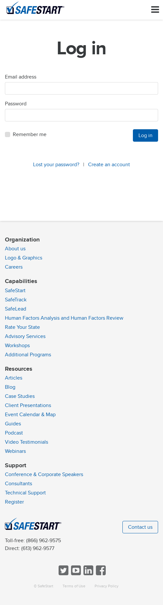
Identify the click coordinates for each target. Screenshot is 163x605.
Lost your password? (56, 164)
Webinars (15, 451)
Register (14, 502)
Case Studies (20, 396)
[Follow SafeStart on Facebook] (100, 573)
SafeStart (15, 290)
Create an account (109, 164)
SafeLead (15, 309)
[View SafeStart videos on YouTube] (75, 573)
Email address (20, 77)
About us (15, 248)
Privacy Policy (106, 586)
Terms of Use (74, 586)
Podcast (14, 433)
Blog (10, 387)
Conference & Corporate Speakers (44, 474)
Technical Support (25, 492)
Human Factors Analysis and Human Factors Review (64, 318)
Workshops (17, 345)
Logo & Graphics (23, 258)
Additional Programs (28, 354)
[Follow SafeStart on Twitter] (62, 573)
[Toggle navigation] (155, 9)
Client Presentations (28, 405)
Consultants (18, 483)
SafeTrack (16, 299)
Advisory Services (25, 336)
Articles (13, 378)
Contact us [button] (140, 527)
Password (16, 103)
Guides (13, 423)
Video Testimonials (26, 442)
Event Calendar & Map (30, 414)
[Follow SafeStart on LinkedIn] (87, 573)
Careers (14, 267)
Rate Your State (22, 327)
